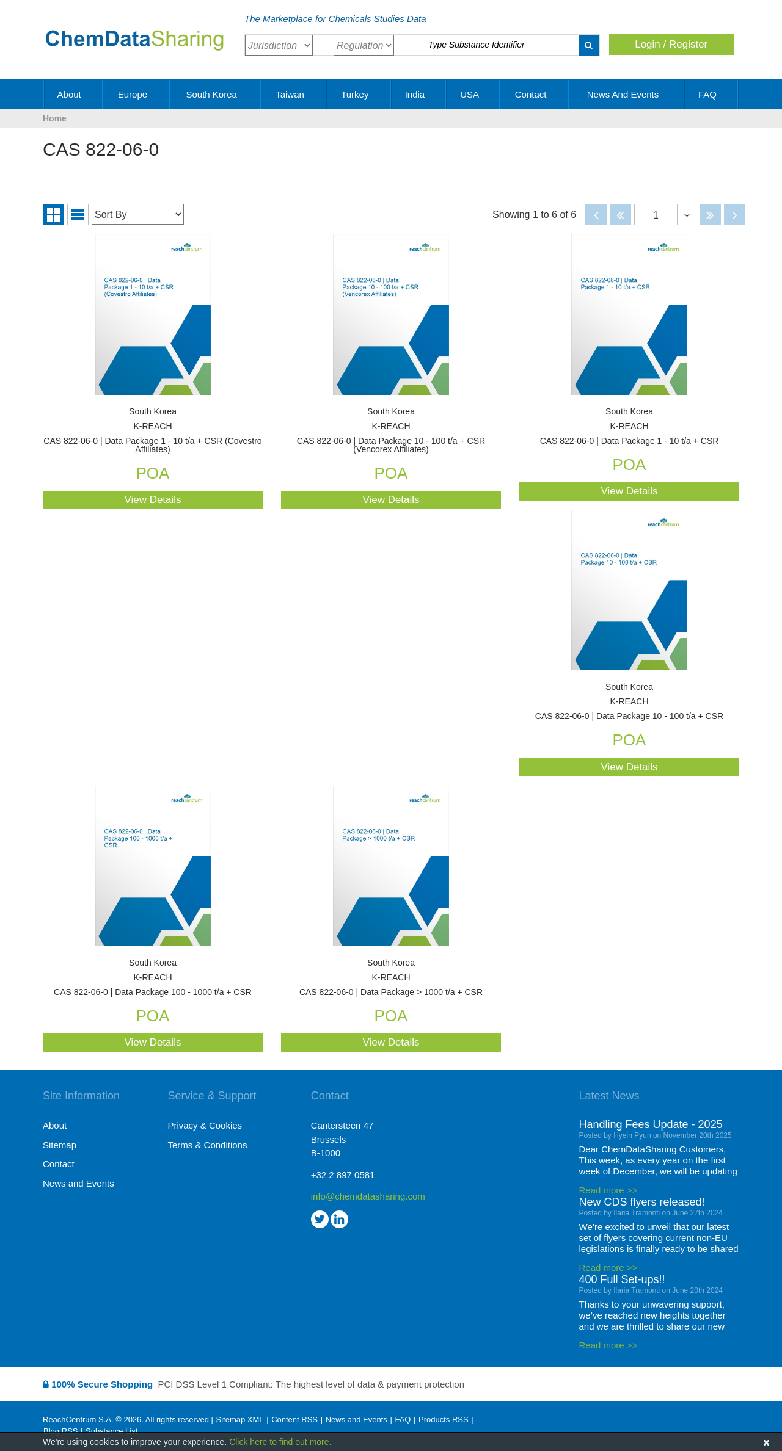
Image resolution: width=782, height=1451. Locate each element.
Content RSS (294, 1419)
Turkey (359, 94)
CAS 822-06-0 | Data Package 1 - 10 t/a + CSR (629, 426)
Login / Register (671, 44)
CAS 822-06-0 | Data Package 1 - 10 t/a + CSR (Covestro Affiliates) (153, 430)
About (73, 94)
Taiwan (294, 94)
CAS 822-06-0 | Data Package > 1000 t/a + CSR (391, 977)
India (419, 94)
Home (55, 118)
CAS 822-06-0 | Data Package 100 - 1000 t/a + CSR (153, 977)
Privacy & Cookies (204, 1125)
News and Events (627, 94)
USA (473, 94)
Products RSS (443, 1419)
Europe (137, 94)
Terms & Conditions (207, 1145)
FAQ (711, 94)
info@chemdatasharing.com (368, 1196)
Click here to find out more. (280, 1442)
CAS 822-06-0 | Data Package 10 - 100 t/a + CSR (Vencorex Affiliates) (391, 430)
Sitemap (59, 1145)
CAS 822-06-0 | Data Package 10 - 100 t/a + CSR (629, 701)
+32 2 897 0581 (343, 1175)
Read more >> (608, 1190)
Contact (535, 94)
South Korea (216, 94)
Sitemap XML (239, 1419)
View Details (152, 499)
